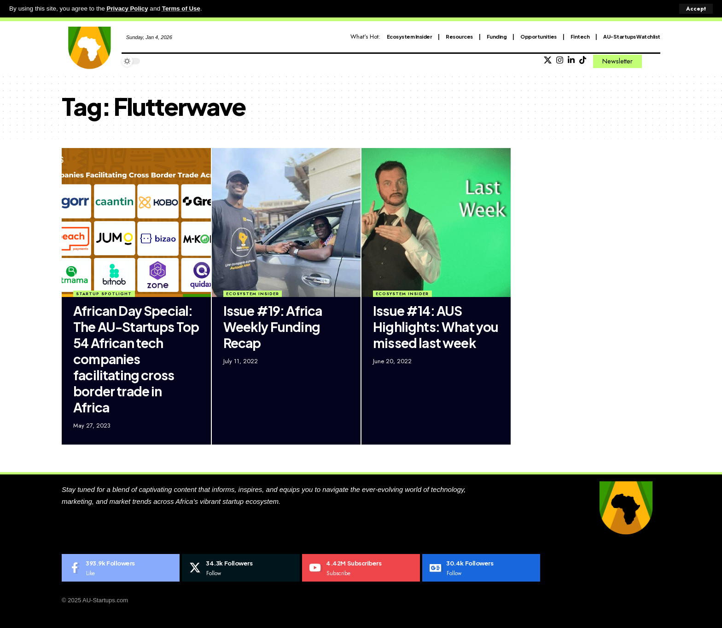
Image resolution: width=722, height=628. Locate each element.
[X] (548, 60)
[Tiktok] (582, 60)
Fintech (580, 36)
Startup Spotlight (104, 294)
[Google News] (481, 568)
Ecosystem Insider (409, 36)
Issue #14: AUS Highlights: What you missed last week (436, 326)
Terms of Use (182, 8)
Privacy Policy (128, 8)
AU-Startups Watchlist (631, 36)
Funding (497, 36)
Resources (459, 36)
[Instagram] (559, 60)
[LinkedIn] (571, 60)
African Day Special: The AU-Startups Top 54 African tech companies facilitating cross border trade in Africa (136, 358)
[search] (653, 61)
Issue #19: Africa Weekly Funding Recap (272, 326)
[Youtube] (361, 568)
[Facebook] (121, 568)
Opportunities (538, 36)
